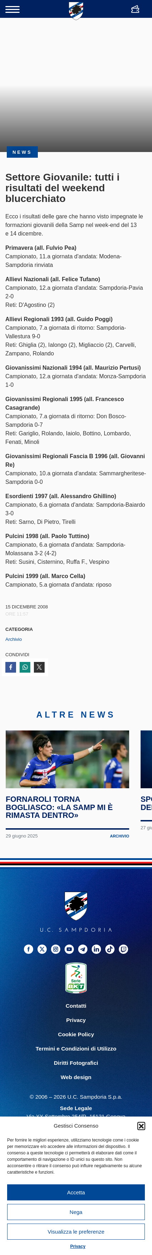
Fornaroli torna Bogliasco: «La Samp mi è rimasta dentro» (60, 819)
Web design (76, 1090)
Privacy (78, 1246)
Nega (76, 1212)
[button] (141, 1125)
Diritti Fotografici (76, 1075)
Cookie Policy (76, 1047)
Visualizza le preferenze (76, 1232)
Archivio (13, 639)
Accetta (76, 1192)
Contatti (76, 1018)
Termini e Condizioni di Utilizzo (76, 1061)
